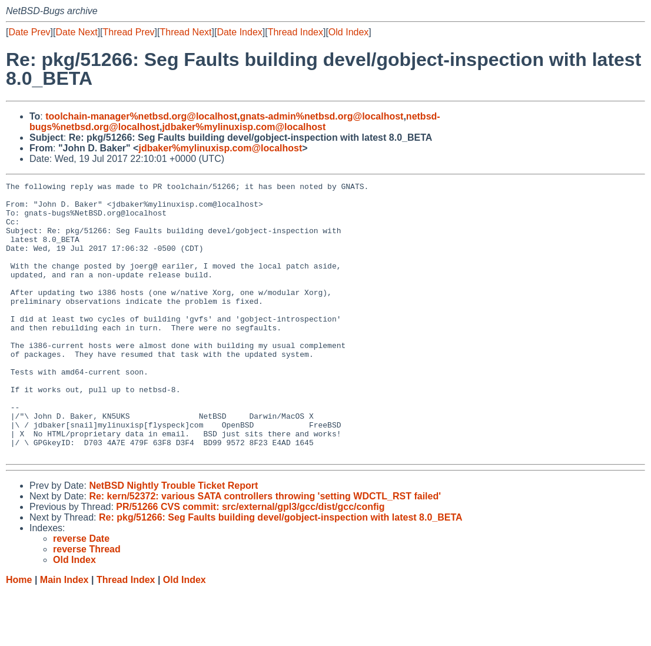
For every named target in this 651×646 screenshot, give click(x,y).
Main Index (64, 635)
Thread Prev (129, 32)
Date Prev (29, 32)
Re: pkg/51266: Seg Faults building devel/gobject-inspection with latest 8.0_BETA (281, 572)
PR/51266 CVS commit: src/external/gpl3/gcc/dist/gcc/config (250, 561)
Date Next (76, 32)
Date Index (239, 32)
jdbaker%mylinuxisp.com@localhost (244, 127)
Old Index (348, 32)
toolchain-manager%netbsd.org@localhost (141, 116)
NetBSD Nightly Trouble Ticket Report (173, 540)
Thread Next (185, 32)
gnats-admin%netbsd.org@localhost (322, 116)
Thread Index (295, 32)
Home (19, 635)
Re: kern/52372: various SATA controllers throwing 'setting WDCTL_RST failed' (265, 551)
